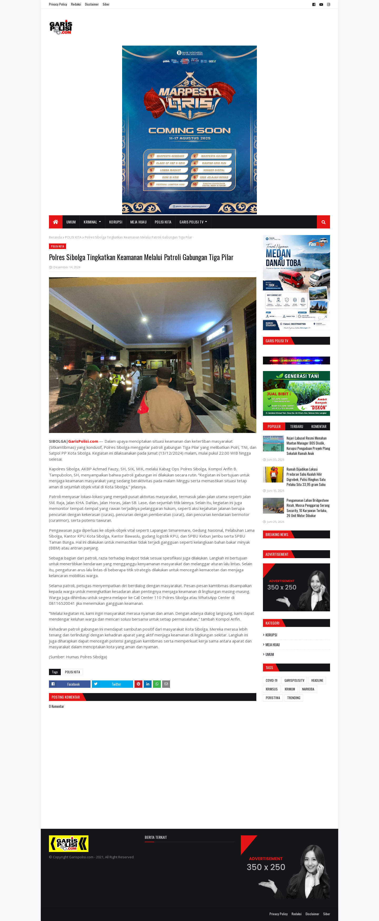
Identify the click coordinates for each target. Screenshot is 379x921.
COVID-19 (271, 680)
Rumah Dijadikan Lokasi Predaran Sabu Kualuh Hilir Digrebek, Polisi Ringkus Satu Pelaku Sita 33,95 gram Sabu (306, 476)
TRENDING (293, 697)
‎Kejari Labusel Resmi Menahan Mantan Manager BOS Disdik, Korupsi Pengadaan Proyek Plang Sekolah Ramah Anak (308, 445)
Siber (106, 4)
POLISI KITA (73, 237)
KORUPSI (271, 634)
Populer (274, 426)
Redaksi (76, 4)
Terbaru (296, 426)
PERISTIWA (273, 697)
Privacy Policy (58, 4)
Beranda (55, 237)
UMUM (270, 654)
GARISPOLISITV (294, 680)
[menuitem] (55, 221)
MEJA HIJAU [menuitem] (138, 222)
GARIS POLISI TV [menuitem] (191, 222)
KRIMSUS (272, 689)
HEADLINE (317, 680)
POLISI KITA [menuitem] (163, 222)
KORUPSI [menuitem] (115, 222)
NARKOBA (308, 689)
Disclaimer (92, 4)
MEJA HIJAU (273, 644)
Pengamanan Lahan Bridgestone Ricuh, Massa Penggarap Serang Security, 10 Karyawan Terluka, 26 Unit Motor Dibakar (308, 508)
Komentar (318, 426)
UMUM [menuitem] (71, 222)
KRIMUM (290, 689)
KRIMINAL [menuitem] (90, 222)
